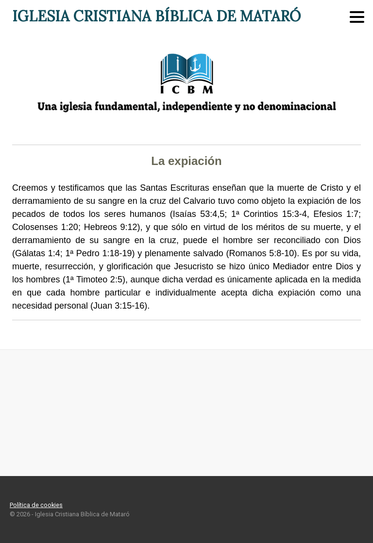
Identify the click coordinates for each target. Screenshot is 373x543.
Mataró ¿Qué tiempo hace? (186, 413)
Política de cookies (36, 505)
